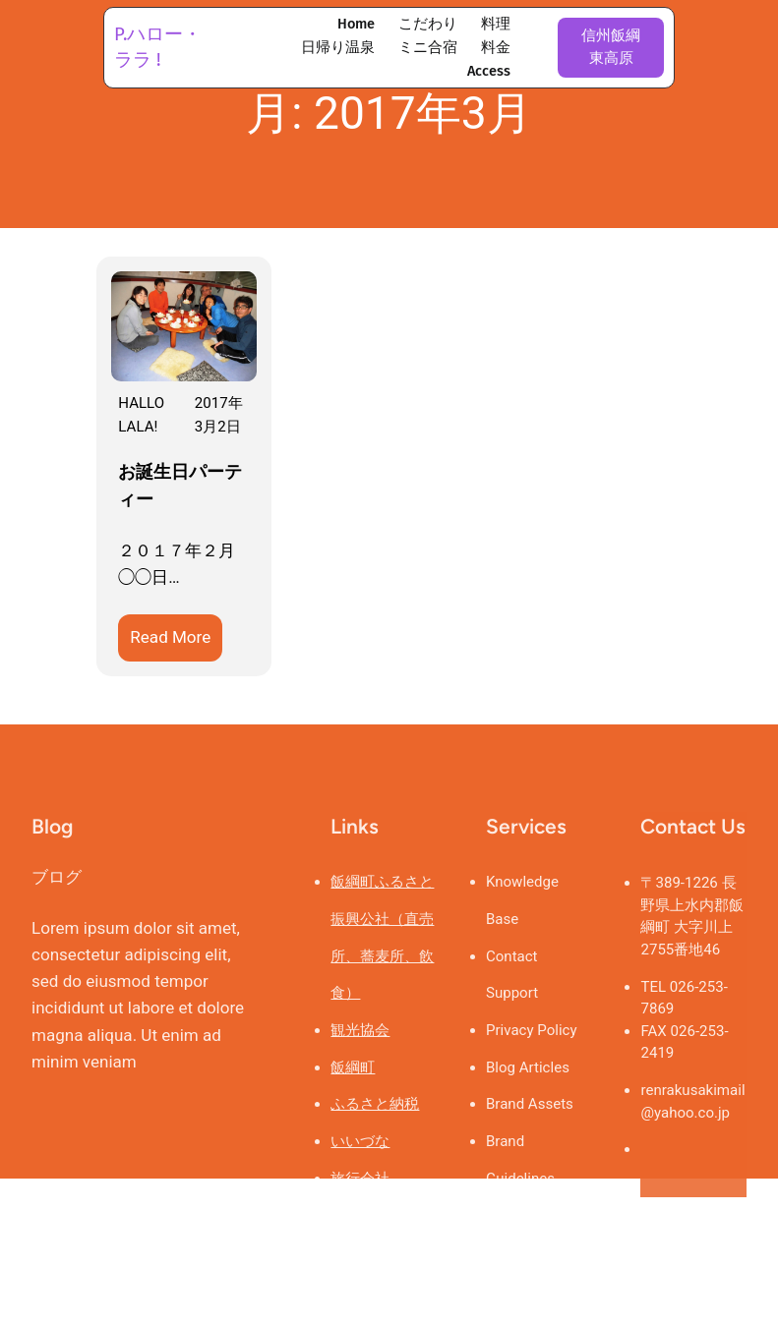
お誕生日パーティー (180, 485)
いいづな (359, 1189)
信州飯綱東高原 (610, 47)
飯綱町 (352, 1115)
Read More (176, 641)
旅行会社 (359, 1227)
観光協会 (359, 1078)
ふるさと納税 (374, 1152)
